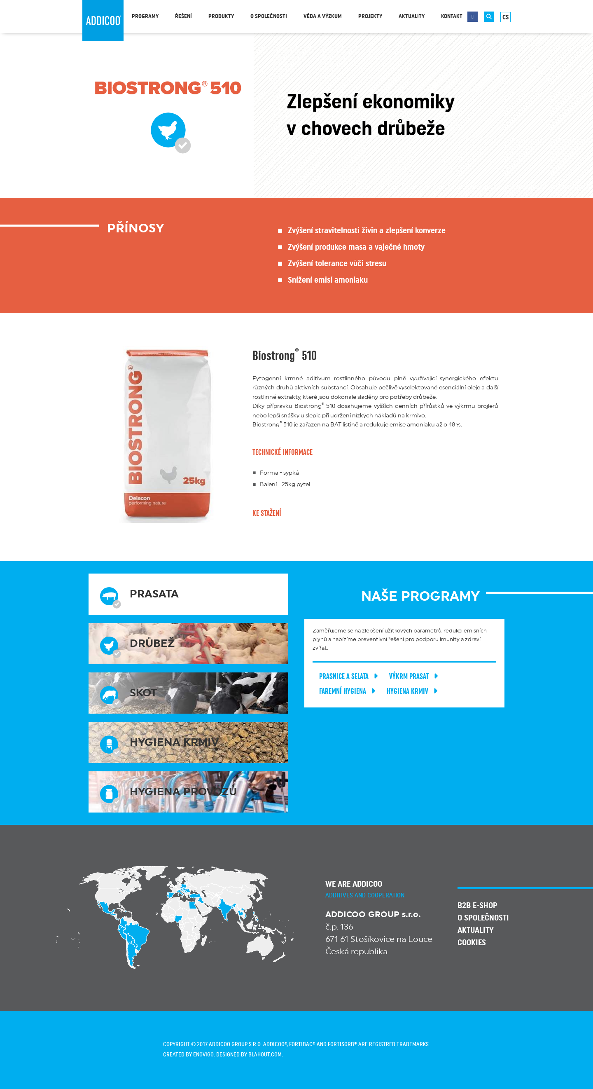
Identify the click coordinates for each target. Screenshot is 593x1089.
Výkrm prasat (415, 676)
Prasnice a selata (350, 676)
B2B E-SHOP (477, 906)
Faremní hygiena (348, 691)
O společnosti (268, 16)
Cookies (472, 943)
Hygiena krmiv (414, 691)
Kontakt (451, 16)
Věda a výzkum (323, 16)
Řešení (183, 16)
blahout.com (265, 1055)
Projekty (370, 16)
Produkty (221, 16)
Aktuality (412, 16)
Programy (145, 16)
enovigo (203, 1055)
